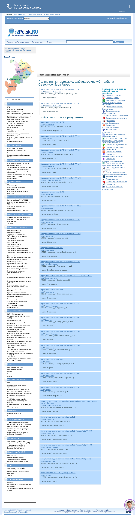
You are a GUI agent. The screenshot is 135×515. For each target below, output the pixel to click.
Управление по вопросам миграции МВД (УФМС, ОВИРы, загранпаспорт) (19, 176)
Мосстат (10, 482)
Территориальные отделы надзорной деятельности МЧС (18, 460)
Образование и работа (16, 380)
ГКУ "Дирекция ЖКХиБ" (15, 111)
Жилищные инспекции (15, 125)
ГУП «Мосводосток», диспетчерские (20, 114)
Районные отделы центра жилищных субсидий (16, 330)
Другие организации (15, 479)
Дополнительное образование (18, 389)
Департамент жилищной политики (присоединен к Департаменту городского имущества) (19, 117)
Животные (11, 410)
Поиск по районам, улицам (18, 42)
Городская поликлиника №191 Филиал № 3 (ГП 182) (61, 206)
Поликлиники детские (114, 152)
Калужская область (35, 14)
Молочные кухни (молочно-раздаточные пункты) (17, 260)
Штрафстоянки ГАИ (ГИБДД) (17, 210)
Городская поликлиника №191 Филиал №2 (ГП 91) (60, 89)
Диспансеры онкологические (116, 118)
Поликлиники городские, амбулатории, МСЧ (16, 271)
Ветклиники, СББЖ (14, 413)
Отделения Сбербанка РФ (16, 150)
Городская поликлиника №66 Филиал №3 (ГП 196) (60, 331)
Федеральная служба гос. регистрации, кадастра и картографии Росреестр (16, 446)
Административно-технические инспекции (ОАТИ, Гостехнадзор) (19, 423)
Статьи (49, 42)
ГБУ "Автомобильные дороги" (17, 426)
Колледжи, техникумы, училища (18, 391)
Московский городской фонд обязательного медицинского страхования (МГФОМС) (114, 140)
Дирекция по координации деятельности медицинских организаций (113, 103)
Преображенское (51, 264)
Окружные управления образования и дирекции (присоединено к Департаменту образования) (20, 395)
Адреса (62, 510)
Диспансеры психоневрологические (20, 255)
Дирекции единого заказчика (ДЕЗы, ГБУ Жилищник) (17, 122)
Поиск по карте (38, 42)
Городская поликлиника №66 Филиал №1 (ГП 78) (60, 304)
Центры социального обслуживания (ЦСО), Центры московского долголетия (20, 354)
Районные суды (13, 189)
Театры (10, 374)
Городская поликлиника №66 (52, 290)
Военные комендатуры (15, 457)
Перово (47, 362)
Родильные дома (112, 179)
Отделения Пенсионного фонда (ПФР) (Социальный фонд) (18, 326)
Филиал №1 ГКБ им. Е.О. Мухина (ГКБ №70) (58, 473)
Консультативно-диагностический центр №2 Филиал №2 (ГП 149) (66, 445)
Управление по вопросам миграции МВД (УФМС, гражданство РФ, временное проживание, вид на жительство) (19, 170)
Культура (10, 364)
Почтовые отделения (14, 153)
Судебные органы (14, 182)
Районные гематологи (114, 176)
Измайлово (49, 152)
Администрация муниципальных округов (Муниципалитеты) (18, 218)
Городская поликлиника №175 (52, 122)
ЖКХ (9, 104)
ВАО (42, 92)
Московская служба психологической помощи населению (16, 321)
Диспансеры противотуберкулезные (20, 252)
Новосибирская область (52, 14)
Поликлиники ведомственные (116, 145)
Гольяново (49, 194)
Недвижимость (13, 438)
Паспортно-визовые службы (18, 160)
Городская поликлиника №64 (52, 248)
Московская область (20, 14)
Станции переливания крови (116, 182)
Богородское (49, 419)
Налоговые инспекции (15, 148)
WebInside (23, 512)
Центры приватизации (15, 141)
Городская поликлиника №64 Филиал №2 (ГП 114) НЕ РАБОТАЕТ (66, 276)
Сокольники (49, 250)
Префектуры (11, 221)
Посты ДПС (11, 208)
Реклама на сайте (103, 510)
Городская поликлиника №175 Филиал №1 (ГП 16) (60, 136)
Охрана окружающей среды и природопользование (17, 433)
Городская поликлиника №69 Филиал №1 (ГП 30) (60, 373)
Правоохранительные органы (19, 197)
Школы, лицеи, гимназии (16, 407)
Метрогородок (50, 461)
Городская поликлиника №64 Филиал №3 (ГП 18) (60, 103)
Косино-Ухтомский (51, 306)
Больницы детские (112, 98)
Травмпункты (110, 184)
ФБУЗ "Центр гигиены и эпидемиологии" (15, 306)
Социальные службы (15, 311)
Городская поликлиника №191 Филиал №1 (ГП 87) (60, 220)
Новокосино (49, 292)
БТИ (8, 107)
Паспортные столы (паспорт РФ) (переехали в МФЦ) (18, 164)
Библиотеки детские (14, 369)
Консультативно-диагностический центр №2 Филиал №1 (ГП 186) (66, 431)
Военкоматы (11, 455)
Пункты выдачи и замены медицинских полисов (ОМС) (17, 285)
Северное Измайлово (53, 92)
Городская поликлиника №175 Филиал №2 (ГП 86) (60, 150)
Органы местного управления (19, 214)
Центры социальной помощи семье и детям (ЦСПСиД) (20, 359)
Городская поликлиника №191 (52, 192)
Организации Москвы (50, 75)
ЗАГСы (9, 475)
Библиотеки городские (15, 367)
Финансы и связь (14, 145)
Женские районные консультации (19, 257)
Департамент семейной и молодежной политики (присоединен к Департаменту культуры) (18, 470)
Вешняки (48, 139)
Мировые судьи (12, 185)
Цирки (9, 376)
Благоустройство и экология (18, 419)
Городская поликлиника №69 (52, 359)
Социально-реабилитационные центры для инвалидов (18, 334)
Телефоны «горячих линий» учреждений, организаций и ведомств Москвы (18, 50)
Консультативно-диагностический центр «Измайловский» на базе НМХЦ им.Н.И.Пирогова (69, 402)
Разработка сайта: (11, 512)
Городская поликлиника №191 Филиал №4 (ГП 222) (61, 234)
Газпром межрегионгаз (15, 109)
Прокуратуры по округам (16, 187)
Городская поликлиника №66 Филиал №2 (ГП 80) (60, 317)
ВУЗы (9, 383)
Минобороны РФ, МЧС (16, 452)
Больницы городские (113, 95)
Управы (10, 223)
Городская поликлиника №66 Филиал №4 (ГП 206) (60, 345)
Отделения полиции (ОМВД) (17, 206)
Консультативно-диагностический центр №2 (58, 417)
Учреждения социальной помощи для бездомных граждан (19, 350)
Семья (10, 465)
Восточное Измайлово (53, 180)
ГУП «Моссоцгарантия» (15, 314)
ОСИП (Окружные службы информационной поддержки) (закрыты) (18, 400)
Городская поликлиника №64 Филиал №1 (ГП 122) (60, 262)
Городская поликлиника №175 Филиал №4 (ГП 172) (61, 178)
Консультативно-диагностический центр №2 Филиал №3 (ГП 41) (66, 459)
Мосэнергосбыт (13, 127)
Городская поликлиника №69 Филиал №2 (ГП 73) (60, 387)
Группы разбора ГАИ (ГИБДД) (17, 200)
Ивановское (49, 125)
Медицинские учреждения (17, 227)
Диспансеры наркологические (117, 115)
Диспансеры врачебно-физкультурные (15, 241)
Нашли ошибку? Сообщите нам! (116, 18)
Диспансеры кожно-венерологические (14, 245)
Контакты (90, 510)
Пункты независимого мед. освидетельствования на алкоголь (19, 293)
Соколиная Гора (51, 278)
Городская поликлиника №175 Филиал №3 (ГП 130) (61, 164)
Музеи (9, 371)
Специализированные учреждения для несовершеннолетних (19, 342)
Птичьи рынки (12, 416)
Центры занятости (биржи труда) (19, 404)
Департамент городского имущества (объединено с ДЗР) (18, 442)
